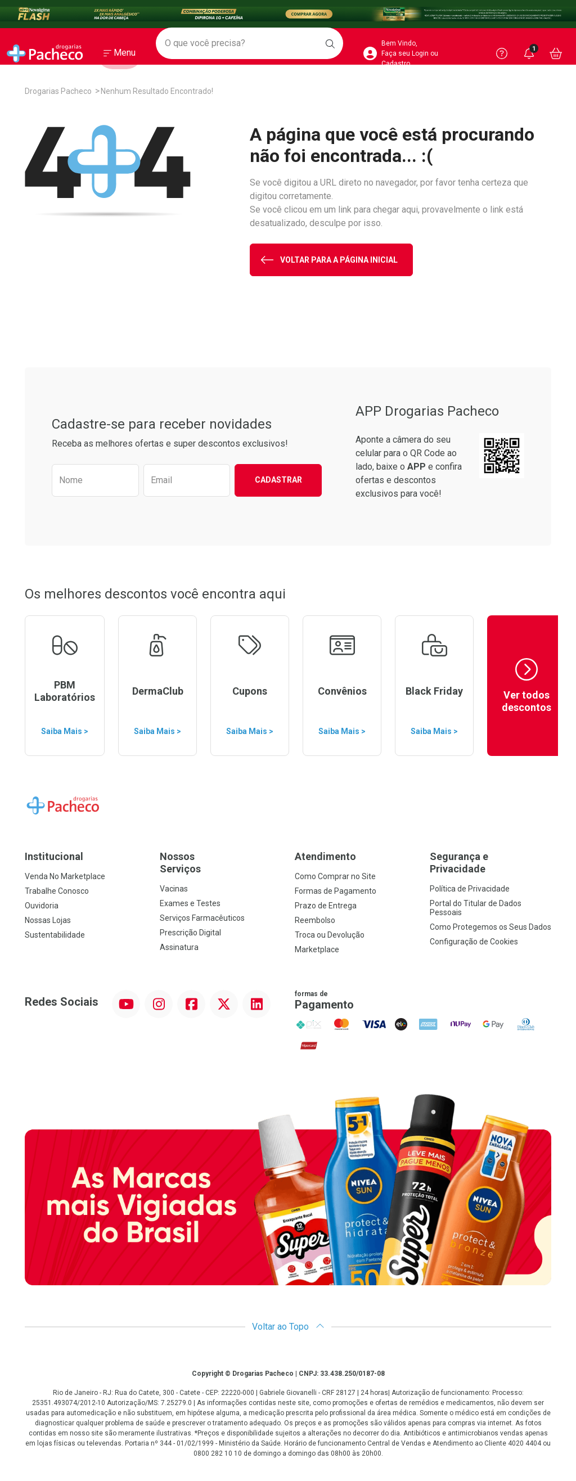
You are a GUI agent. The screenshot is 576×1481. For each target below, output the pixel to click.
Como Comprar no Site (335, 876)
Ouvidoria (41, 905)
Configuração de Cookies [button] (474, 941)
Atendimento (325, 856)
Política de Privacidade (470, 888)
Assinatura (179, 947)
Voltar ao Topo (288, 1326)
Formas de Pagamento (335, 890)
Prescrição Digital (190, 932)
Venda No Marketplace (65, 876)
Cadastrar (278, 479)
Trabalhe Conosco (57, 890)
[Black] (288, 14)
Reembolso (315, 920)
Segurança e (490, 862)
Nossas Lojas (48, 920)
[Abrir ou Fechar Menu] (119, 55)
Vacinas (174, 888)
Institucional (54, 856)
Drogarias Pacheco (58, 91)
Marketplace (317, 949)
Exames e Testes (190, 903)
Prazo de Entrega (326, 905)
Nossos (220, 862)
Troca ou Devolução (329, 934)
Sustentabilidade (55, 934)
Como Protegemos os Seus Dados (490, 926)
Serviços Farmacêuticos (202, 917)
